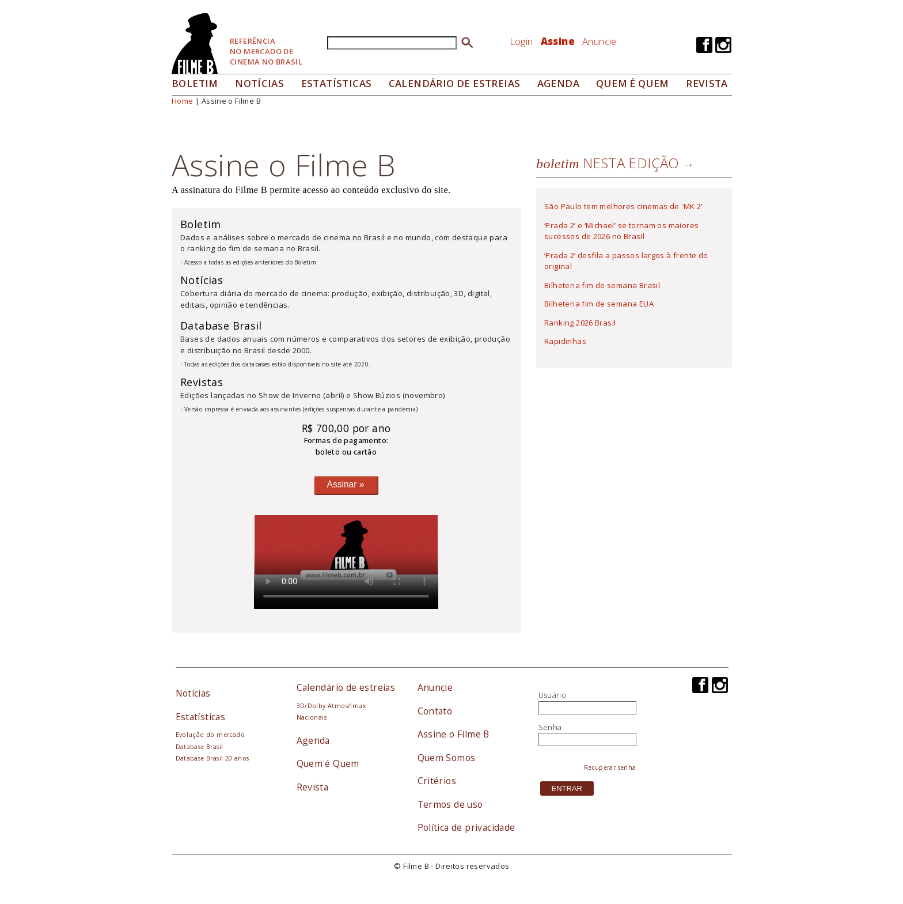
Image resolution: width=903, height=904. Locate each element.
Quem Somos (447, 757)
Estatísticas (336, 83)
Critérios (437, 780)
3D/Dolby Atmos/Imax (331, 706)
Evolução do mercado (210, 735)
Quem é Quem (328, 763)
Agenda (558, 83)
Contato (435, 711)
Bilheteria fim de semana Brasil (602, 285)
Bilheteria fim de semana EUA (599, 303)
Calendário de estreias (346, 687)
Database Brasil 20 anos (212, 758)
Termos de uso (450, 804)
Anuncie (599, 41)
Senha (550, 727)
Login (521, 41)
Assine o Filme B (454, 734)
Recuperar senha (610, 767)
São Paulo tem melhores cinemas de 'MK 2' (623, 206)
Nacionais (312, 717)
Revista (707, 83)
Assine (558, 41)
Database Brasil (199, 747)
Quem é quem (632, 83)
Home (182, 101)
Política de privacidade (466, 827)
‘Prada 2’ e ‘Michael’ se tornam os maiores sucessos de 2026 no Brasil (621, 231)
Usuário (552, 695)
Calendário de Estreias (455, 83)
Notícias (259, 83)
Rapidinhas (565, 341)
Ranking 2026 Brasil (580, 322)
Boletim (195, 83)
